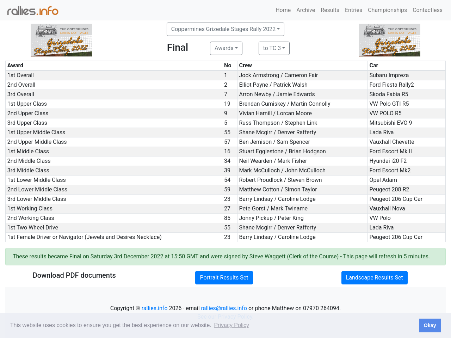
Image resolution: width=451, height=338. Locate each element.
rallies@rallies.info (224, 308)
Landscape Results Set (374, 277)
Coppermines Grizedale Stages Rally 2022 (223, 29)
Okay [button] (430, 325)
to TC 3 (272, 48)
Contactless (428, 10)
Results (330, 10)
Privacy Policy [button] (231, 325)
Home (283, 10)
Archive (305, 10)
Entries (353, 10)
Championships (387, 10)
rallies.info (155, 308)
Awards (224, 48)
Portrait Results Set (224, 277)
